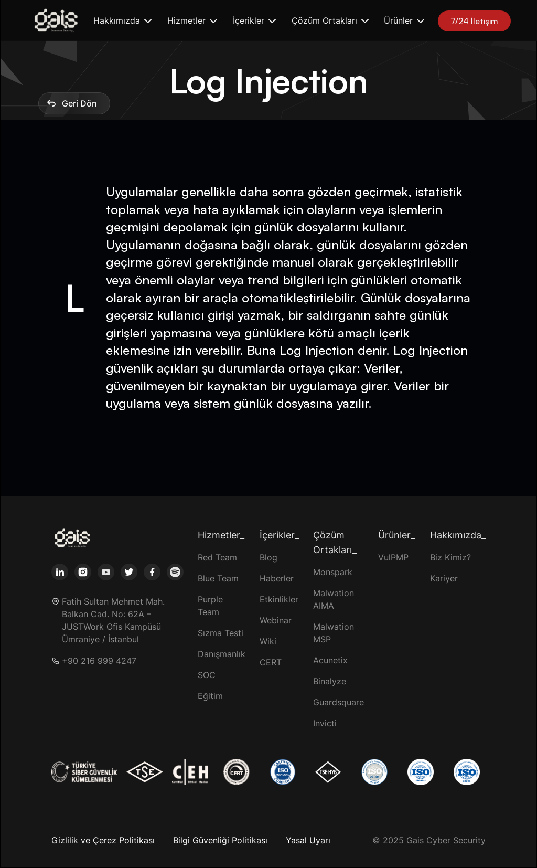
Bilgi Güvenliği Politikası (220, 840)
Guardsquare (338, 702)
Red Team (217, 557)
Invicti (325, 723)
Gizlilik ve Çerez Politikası (103, 840)
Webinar (276, 620)
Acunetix (330, 660)
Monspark (332, 572)
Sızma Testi (220, 633)
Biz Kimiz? (450, 557)
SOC (207, 675)
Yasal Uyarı (308, 840)
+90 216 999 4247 (99, 661)
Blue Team (218, 578)
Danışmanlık (221, 654)
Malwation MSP (333, 632)
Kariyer (444, 578)
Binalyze (329, 681)
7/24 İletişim (474, 21)
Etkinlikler (279, 599)
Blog (268, 557)
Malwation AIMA (333, 599)
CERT (271, 662)
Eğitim (210, 696)
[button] (122, 21)
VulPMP (393, 557)
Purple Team (210, 605)
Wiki (268, 641)
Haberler (277, 578)
